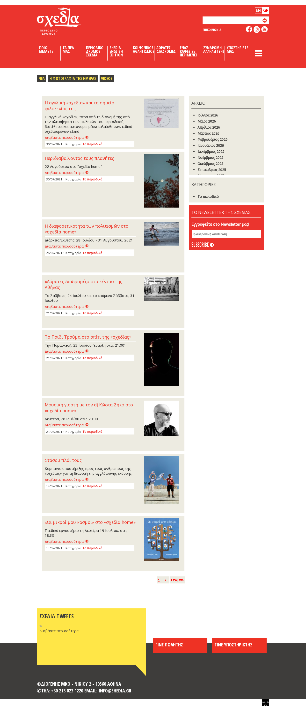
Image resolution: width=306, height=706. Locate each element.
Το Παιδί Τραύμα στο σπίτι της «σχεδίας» (88, 337)
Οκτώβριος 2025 (210, 163)
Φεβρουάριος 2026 (212, 139)
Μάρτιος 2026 (208, 133)
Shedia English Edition (116, 51)
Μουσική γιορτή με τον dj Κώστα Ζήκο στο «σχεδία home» (89, 407)
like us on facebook (249, 29)
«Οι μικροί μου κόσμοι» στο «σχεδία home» (90, 522)
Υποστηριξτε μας (237, 49)
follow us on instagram (257, 29)
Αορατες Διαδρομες (166, 49)
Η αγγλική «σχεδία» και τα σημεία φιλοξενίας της (79, 105)
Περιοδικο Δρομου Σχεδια (94, 51)
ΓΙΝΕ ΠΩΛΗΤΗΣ (169, 644)
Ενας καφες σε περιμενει (188, 51)
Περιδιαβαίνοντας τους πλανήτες (79, 158)
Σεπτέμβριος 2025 (211, 169)
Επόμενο (177, 580)
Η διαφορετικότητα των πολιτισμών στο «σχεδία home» (86, 229)
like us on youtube (264, 29)
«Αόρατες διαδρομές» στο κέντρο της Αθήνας (83, 284)
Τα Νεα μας (68, 49)
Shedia (67, 21)
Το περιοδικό (92, 144)
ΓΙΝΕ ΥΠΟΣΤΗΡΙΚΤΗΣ (233, 644)
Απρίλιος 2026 (208, 127)
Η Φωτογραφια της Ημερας (73, 78)
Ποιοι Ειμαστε (46, 49)
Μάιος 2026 (206, 121)
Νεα (41, 78)
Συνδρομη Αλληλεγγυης (214, 49)
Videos (106, 78)
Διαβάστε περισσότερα (64, 137)
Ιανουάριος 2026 (210, 145)
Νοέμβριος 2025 (210, 157)
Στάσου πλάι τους (63, 460)
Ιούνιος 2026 (207, 115)
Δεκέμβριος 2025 (210, 151)
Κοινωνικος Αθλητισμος (143, 49)
